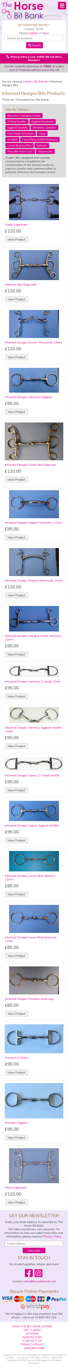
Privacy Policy (52, 1236)
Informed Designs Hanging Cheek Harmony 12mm (33, 637)
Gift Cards (32, 1330)
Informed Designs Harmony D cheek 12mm (33, 681)
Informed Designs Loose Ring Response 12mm (31, 939)
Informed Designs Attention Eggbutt (28, 397)
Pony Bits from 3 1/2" (20, 151)
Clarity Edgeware (16, 224)
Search (34, 45)
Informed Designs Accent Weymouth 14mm (33, 342)
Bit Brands (41, 81)
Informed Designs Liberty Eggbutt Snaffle (32, 825)
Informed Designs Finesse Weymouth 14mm (34, 580)
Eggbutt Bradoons (42, 121)
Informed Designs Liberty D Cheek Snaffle (32, 775)
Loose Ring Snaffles (19, 145)
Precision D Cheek (16, 1057)
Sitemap (32, 1333)
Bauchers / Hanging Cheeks (24, 115)
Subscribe (34, 1250)
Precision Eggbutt (16, 1123)
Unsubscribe (34, 1348)
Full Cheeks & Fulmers (21, 133)
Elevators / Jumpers (44, 127)
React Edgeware (16, 1187)
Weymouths (45, 151)
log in (45, 33)
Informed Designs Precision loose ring (29, 999)
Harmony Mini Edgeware (21, 284)
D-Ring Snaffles (17, 121)
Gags (42, 133)
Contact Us (32, 1341)
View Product (16, 239)
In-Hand (12, 139)
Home (27, 81)
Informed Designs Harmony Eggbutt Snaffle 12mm (33, 729)
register (33, 33)
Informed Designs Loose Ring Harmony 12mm (30, 877)
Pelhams (42, 145)
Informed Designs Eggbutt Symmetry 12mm (33, 522)
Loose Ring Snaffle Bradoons (39, 139)
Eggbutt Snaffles (18, 127)
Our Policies (32, 1337)
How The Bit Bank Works (32, 1326)
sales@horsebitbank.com (40, 1281)
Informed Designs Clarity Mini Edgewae (30, 464)
